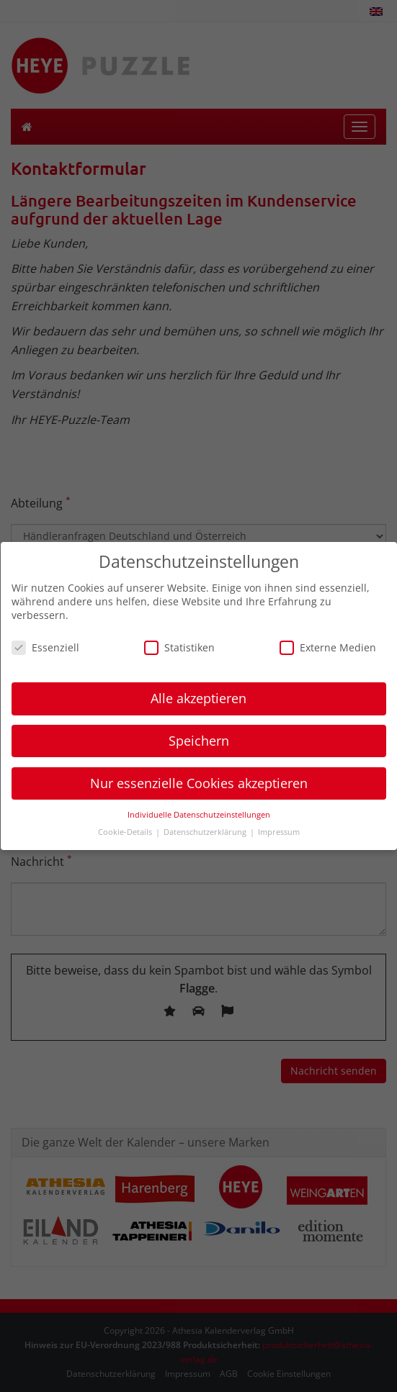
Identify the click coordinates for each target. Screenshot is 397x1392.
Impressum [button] (279, 832)
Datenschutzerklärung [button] (206, 832)
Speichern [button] (199, 740)
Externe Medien (328, 647)
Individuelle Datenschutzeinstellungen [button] (199, 815)
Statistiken (179, 647)
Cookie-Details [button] (126, 832)
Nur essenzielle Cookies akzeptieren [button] (199, 783)
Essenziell (45, 647)
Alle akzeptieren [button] (198, 698)
